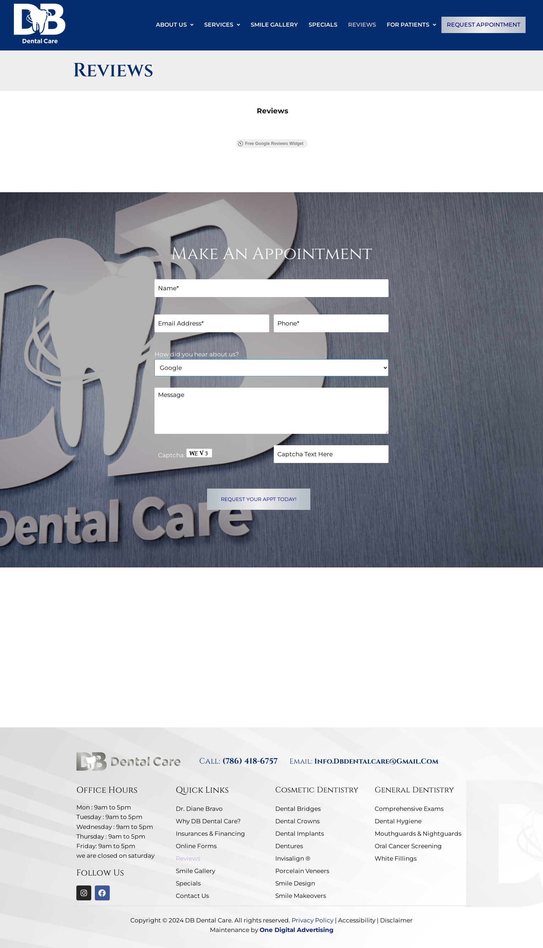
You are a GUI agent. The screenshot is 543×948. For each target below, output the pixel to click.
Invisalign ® (292, 858)
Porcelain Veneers (302, 870)
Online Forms (196, 846)
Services (222, 24)
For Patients (411, 24)
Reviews (362, 24)
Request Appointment (483, 24)
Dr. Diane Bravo (199, 808)
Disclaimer (396, 920)
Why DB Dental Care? (208, 821)
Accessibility (356, 920)
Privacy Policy (312, 920)
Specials (322, 24)
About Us (174, 24)
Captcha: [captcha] (185, 454)
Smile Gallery (274, 24)
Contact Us (192, 895)
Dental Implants (299, 833)
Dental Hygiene (398, 821)
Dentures (289, 846)
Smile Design (295, 883)
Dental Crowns (297, 821)
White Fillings (396, 858)
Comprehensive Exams (409, 808)
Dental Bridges (298, 808)
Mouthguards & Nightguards (418, 833)
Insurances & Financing (210, 833)
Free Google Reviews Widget (271, 143)
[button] (174, 25)
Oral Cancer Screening (408, 846)
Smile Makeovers (300, 895)
